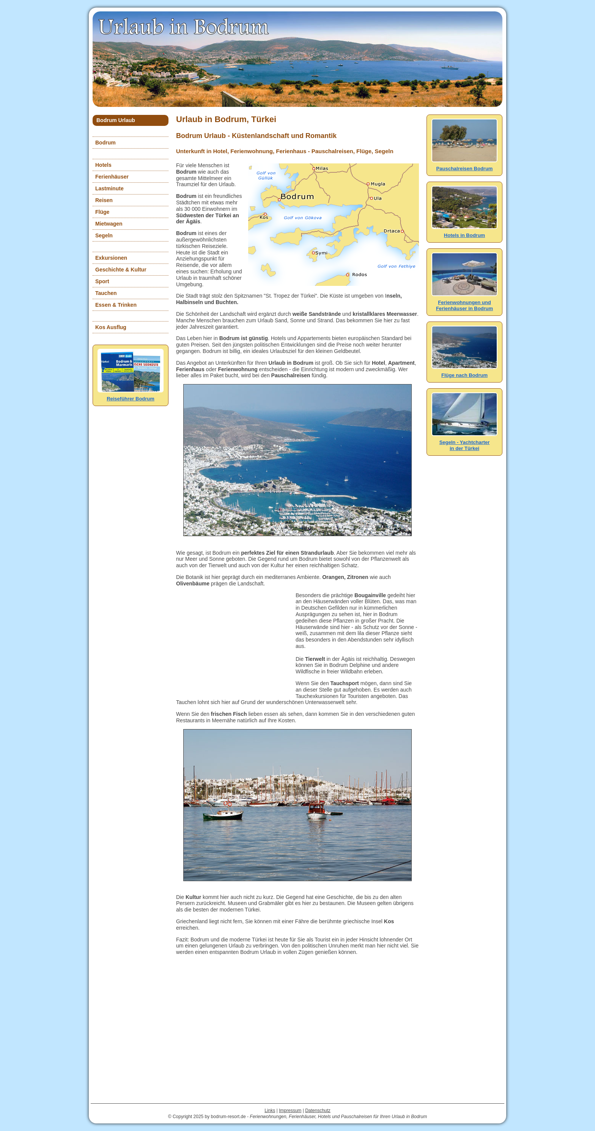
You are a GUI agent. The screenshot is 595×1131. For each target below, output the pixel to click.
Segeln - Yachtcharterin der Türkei (464, 442)
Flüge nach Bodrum (464, 372)
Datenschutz (318, 1110)
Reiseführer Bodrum (131, 396)
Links (269, 1110)
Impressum (290, 1110)
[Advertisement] (233, 639)
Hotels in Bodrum (464, 232)
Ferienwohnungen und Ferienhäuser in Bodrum (464, 302)
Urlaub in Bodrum (184, 26)
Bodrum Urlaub (115, 120)
